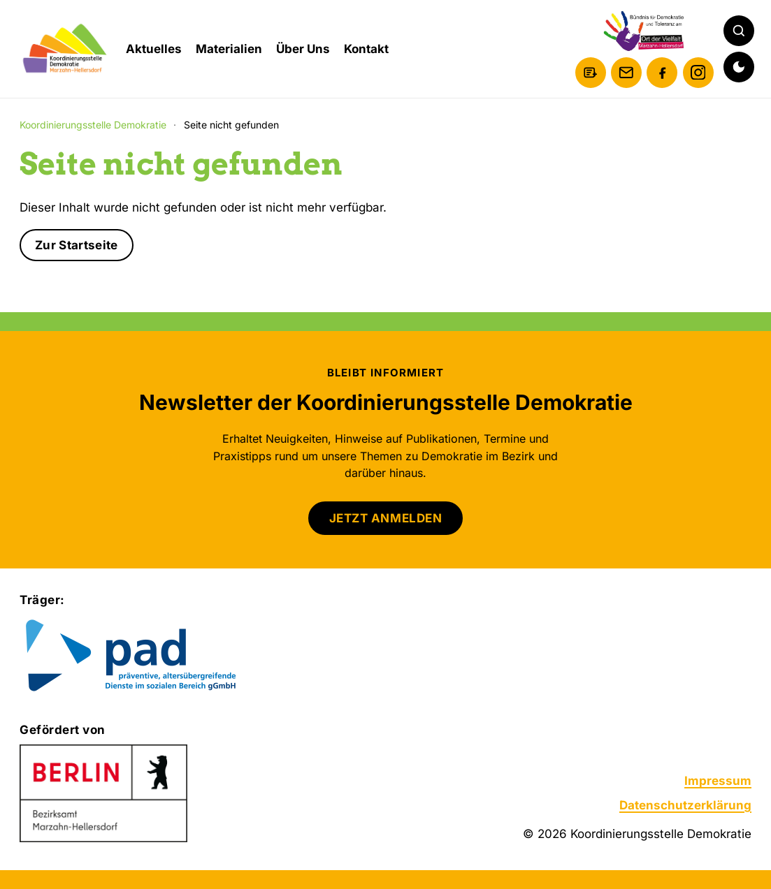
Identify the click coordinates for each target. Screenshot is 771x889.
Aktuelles (154, 49)
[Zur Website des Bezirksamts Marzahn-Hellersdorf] (103, 793)
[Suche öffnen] (738, 30)
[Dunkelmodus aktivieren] (738, 67)
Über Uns (303, 49)
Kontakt (366, 49)
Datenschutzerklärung (685, 805)
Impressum (717, 781)
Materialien (229, 49)
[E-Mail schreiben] (626, 72)
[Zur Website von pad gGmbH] (159, 656)
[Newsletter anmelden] (590, 72)
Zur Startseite (76, 245)
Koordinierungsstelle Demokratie (93, 125)
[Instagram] (698, 72)
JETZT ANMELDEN (385, 518)
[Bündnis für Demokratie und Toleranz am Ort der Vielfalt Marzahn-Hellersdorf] (644, 31)
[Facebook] (662, 72)
